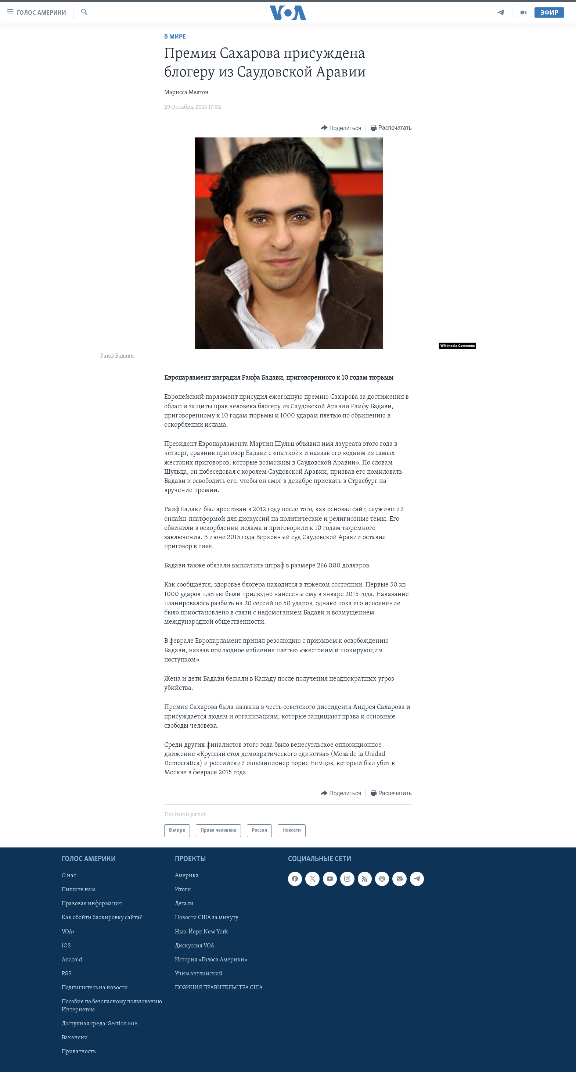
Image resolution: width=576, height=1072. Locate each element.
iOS (66, 946)
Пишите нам (78, 890)
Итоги (183, 890)
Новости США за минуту (206, 918)
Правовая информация (92, 904)
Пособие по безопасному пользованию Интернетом (112, 1006)
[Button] (341, 128)
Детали (184, 904)
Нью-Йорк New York (201, 932)
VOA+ (68, 932)
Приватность (79, 1052)
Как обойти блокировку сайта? (102, 918)
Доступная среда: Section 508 (100, 1024)
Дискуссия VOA (194, 946)
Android (72, 959)
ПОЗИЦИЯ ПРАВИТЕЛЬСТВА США (219, 987)
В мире (175, 36)
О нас (69, 876)
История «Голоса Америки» (211, 959)
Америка (187, 876)
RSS (67, 973)
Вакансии (75, 1038)
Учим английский (199, 973)
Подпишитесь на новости (95, 987)
